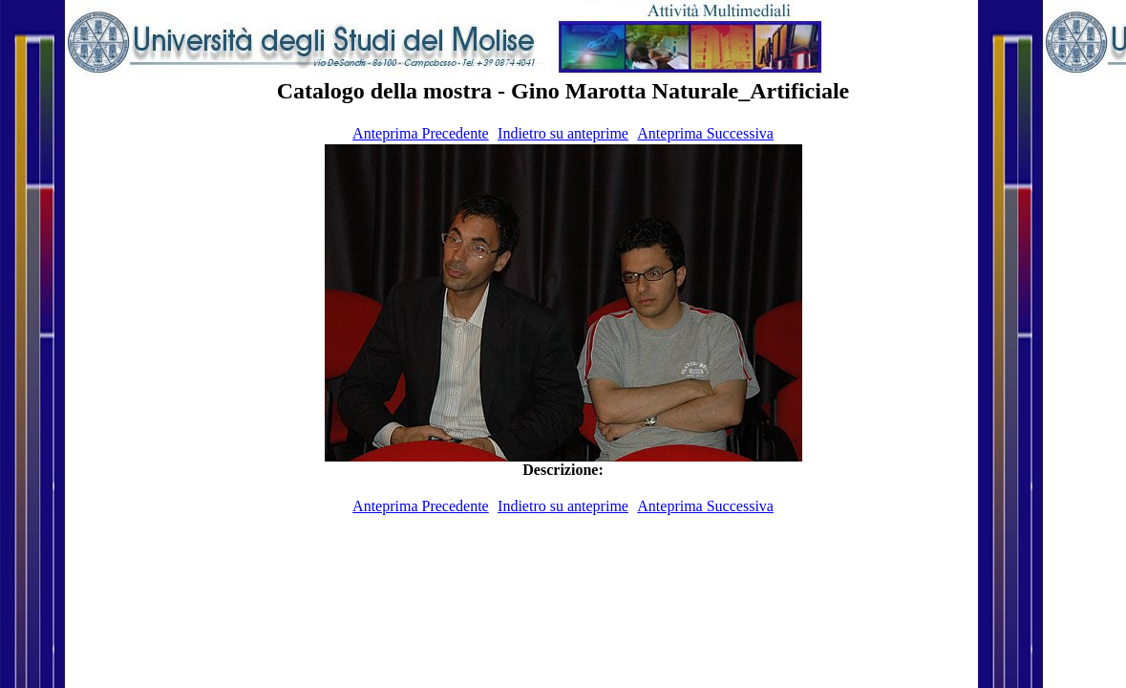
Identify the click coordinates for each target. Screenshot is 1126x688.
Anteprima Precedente (420, 133)
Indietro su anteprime (563, 133)
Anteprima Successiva (705, 133)
